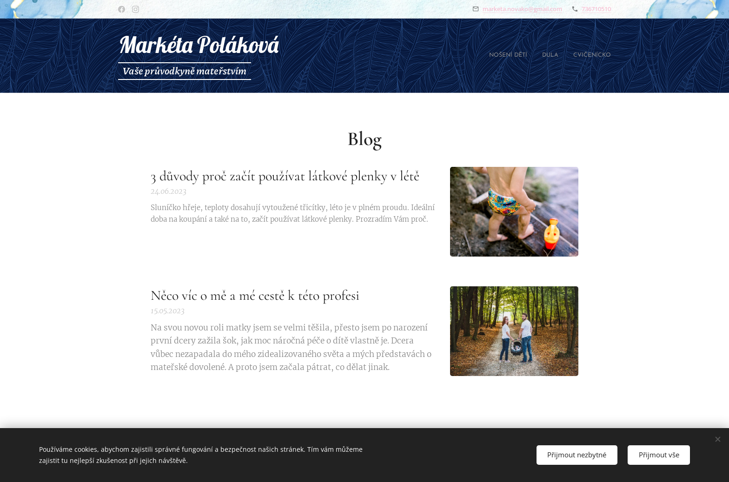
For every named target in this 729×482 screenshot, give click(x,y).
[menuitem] (584, 55)
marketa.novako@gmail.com (522, 9)
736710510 (596, 9)
